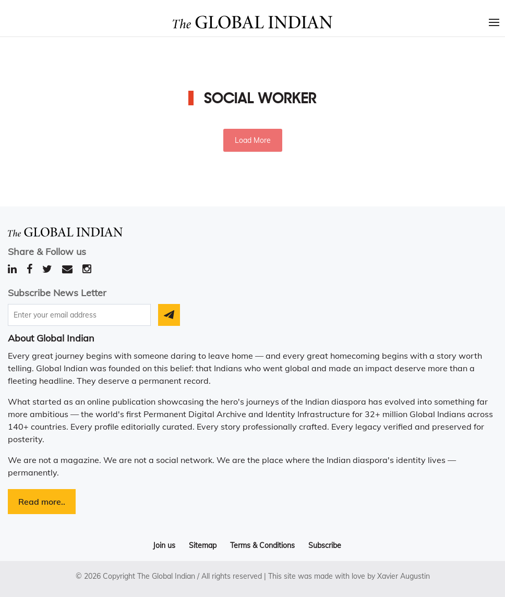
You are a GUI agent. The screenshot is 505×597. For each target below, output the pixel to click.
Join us (164, 545)
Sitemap (203, 545)
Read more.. (41, 501)
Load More (253, 140)
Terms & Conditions (262, 545)
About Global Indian (51, 338)
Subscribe (324, 545)
